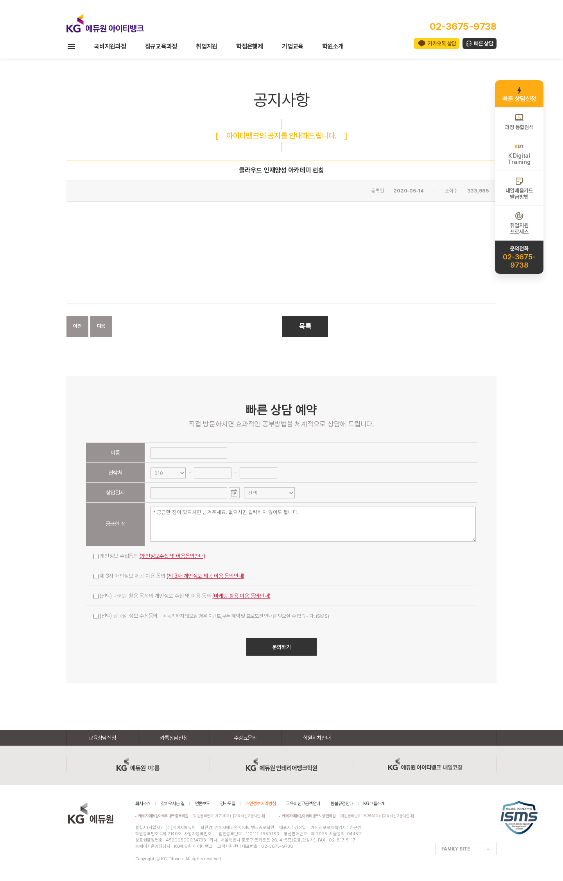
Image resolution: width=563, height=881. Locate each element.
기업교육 (292, 46)
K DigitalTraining (519, 153)
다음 (101, 326)
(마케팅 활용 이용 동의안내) (241, 596)
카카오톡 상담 (442, 43)
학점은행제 (249, 46)
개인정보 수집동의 (149, 556)
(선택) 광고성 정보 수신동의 (211, 616)
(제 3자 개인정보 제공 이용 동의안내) (205, 576)
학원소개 (333, 46)
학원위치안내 (317, 738)
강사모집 (227, 803)
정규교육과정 (161, 46)
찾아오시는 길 (173, 803)
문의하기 (281, 647)
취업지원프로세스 (519, 223)
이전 (77, 326)
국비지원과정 (110, 46)
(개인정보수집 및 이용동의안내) (172, 556)
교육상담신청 (102, 738)
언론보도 (202, 803)
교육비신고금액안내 (303, 803)
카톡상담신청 (174, 738)
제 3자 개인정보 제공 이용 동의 (168, 576)
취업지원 (206, 46)
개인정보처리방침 (261, 803)
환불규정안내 (341, 803)
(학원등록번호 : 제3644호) (332, 815)
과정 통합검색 (519, 121)
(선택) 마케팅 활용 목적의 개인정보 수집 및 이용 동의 (182, 596)
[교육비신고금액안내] (249, 815)
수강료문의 (245, 738)
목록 (305, 326)
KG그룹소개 (374, 803)
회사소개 (143, 803)
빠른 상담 (483, 43)
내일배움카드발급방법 (519, 188)
